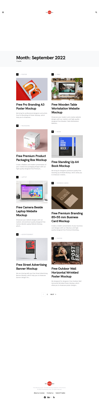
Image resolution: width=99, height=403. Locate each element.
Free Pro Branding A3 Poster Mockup (30, 106)
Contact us (50, 393)
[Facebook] (45, 397)
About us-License (39, 393)
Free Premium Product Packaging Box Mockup (31, 158)
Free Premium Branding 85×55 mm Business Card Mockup (67, 217)
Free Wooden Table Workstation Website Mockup (65, 108)
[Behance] (49, 397)
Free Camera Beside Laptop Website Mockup (29, 211)
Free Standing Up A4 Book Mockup (65, 164)
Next (52, 294)
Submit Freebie (60, 393)
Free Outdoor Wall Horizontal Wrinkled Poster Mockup (64, 272)
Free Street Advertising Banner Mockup (31, 267)
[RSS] (54, 397)
